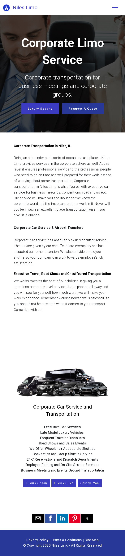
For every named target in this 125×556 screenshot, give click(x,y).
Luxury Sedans (40, 108)
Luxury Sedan (36, 483)
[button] (38, 518)
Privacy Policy (37, 540)
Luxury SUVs (64, 483)
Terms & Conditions (66, 540)
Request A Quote (83, 108)
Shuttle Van (89, 483)
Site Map (92, 540)
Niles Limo (25, 7)
